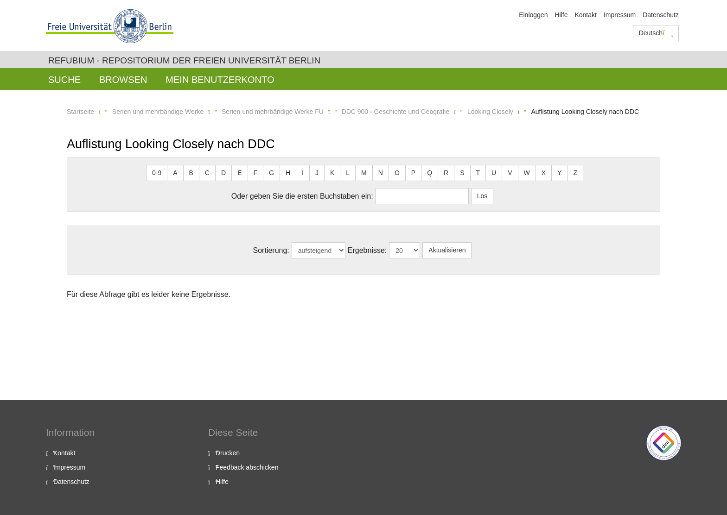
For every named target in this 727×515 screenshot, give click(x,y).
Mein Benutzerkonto (220, 80)
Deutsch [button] (656, 33)
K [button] (332, 172)
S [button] (462, 172)
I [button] (303, 172)
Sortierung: (271, 250)
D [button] (223, 172)
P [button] (413, 172)
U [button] (493, 172)
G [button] (271, 172)
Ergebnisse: (367, 250)
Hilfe (561, 15)
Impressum (620, 15)
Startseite (80, 111)
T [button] (478, 172)
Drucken (228, 453)
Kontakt (585, 15)
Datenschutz (661, 15)
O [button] (397, 172)
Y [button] (559, 172)
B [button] (191, 172)
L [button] (348, 172)
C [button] (207, 172)
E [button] (239, 172)
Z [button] (575, 172)
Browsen (123, 80)
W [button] (527, 172)
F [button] (256, 172)
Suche (64, 80)
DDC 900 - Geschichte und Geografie (396, 111)
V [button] (510, 172)
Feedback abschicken (247, 467)
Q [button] (429, 172)
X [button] (544, 172)
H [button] (288, 172)
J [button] (317, 172)
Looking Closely (490, 111)
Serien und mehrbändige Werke (158, 111)
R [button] (446, 172)
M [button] (364, 172)
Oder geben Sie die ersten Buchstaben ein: (302, 196)
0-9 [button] (156, 172)
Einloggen (533, 15)
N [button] (380, 172)
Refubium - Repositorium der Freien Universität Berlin (184, 60)
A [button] (175, 172)
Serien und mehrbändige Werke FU (273, 111)
